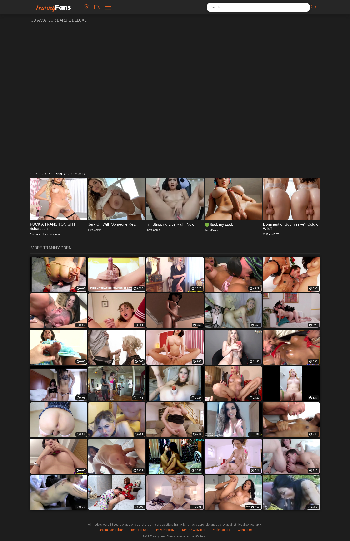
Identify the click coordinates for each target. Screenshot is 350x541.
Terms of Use (139, 529)
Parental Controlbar (110, 529)
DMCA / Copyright (193, 529)
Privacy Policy (165, 529)
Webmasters (221, 529)
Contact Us (245, 529)
